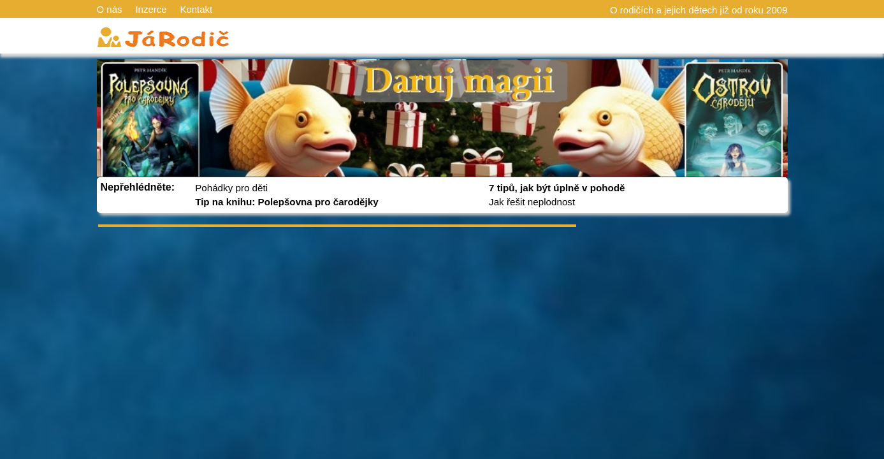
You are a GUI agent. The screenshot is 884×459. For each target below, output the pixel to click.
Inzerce (150, 9)
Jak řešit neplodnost (532, 201)
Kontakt (196, 9)
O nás (109, 9)
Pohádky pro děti (231, 187)
